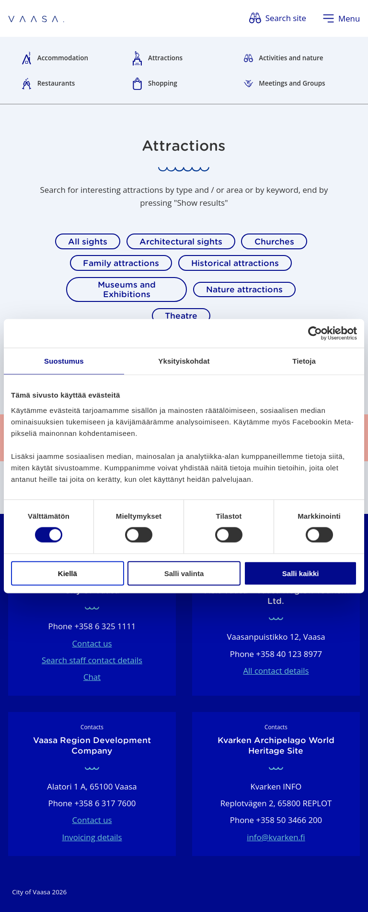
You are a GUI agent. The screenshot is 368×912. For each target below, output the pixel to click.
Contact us (92, 643)
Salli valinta (184, 573)
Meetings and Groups (292, 83)
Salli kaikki (300, 573)
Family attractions (121, 263)
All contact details (276, 670)
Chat (92, 676)
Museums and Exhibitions (127, 289)
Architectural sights (180, 241)
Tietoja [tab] (304, 361)
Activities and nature (291, 58)
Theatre (181, 316)
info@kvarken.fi (276, 837)
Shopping (162, 83)
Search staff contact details (92, 660)
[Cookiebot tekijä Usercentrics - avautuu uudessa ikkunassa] (315, 333)
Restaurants (56, 83)
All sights (87, 241)
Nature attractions (244, 289)
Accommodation (62, 58)
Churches (274, 241)
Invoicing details (92, 837)
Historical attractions (235, 263)
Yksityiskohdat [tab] (183, 361)
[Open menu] (341, 18)
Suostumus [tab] (64, 361)
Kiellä (67, 573)
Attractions (165, 58)
